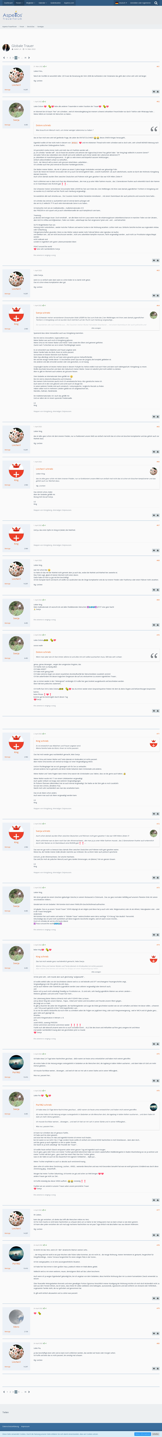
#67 (158, 525)
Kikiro (75, 143)
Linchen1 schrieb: (44, 468)
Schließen (156, 1434)
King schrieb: (42, 741)
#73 (158, 888)
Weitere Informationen (142, 1434)
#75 (158, 1054)
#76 (158, 1090)
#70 (158, 635)
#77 (158, 1210)
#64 (158, 305)
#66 (158, 462)
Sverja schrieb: (43, 312)
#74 (158, 945)
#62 (158, 101)
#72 (158, 824)
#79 (158, 1308)
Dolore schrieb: (43, 125)
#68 (158, 560)
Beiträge (7, 90)
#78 (158, 1245)
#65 (158, 427)
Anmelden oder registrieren (140, 3)
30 (25, 58)
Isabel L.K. (17, 49)
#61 (158, 66)
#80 (158, 1343)
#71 (158, 734)
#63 (158, 270)
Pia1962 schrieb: (44, 1104)
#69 (158, 600)
